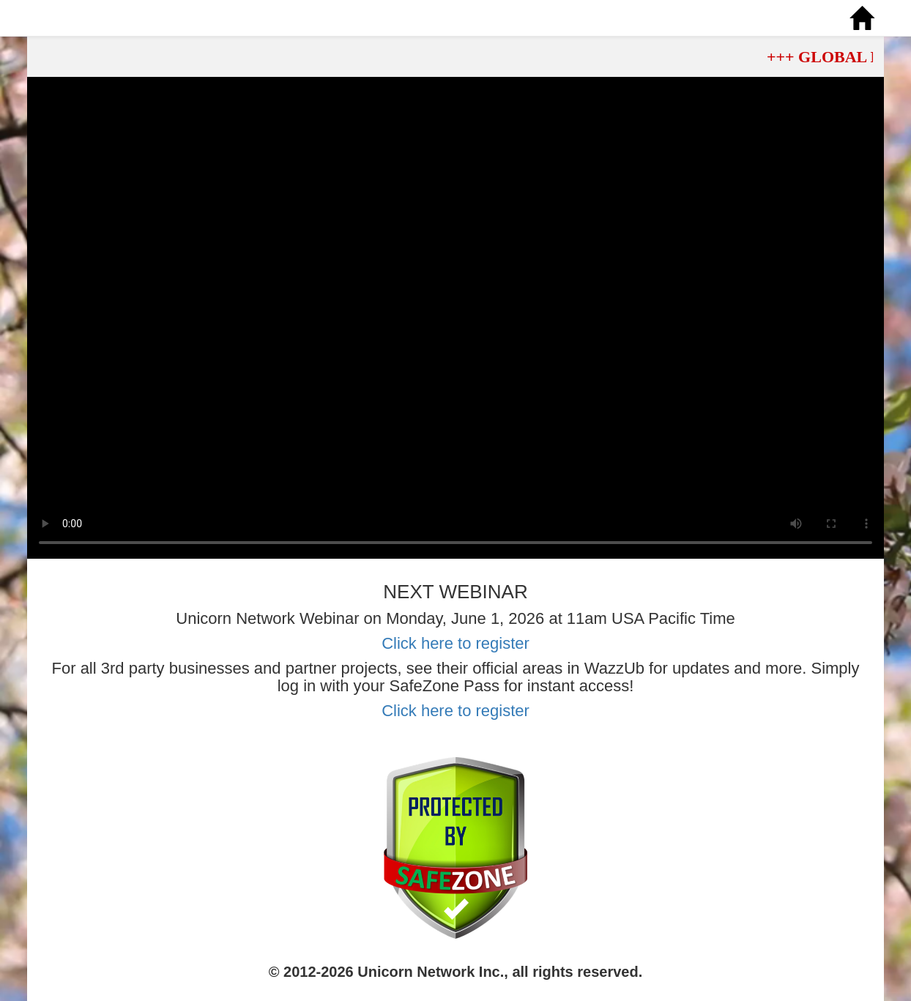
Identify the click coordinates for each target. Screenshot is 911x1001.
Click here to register (455, 643)
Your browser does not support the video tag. (455, 318)
